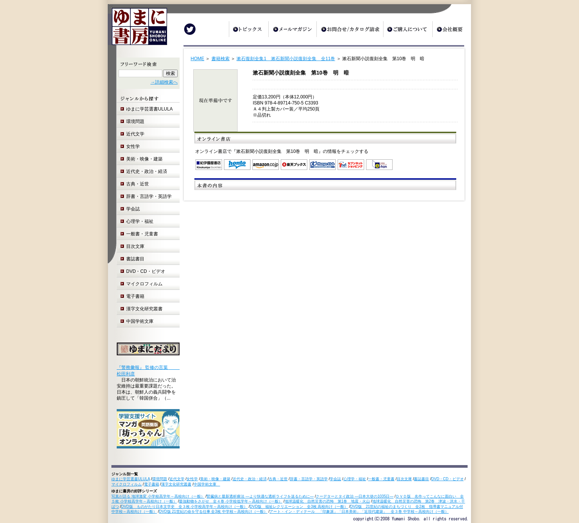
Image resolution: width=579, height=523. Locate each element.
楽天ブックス (294, 164)
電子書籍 (135, 296)
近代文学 (135, 134)
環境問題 (135, 121)
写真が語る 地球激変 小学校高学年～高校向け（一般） (158, 496)
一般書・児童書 (142, 234)
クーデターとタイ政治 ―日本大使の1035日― (354, 496)
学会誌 (133, 209)
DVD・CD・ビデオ (145, 271)
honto (237, 164)
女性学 (133, 146)
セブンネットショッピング (351, 164)
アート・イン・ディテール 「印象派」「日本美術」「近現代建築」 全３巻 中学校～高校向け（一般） (359, 511)
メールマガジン (292, 29)
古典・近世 (137, 184)
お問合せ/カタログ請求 (349, 29)
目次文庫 (135, 246)
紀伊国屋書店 (209, 164)
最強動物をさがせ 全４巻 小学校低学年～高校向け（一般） (230, 501)
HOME (197, 58)
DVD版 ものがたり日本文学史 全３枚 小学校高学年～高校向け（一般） (184, 506)
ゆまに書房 (137, 29)
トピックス (248, 29)
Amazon (265, 164)
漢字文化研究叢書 (144, 308)
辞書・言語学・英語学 (149, 196)
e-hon (379, 164)
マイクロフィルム (144, 283)
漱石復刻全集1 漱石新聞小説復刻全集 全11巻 (285, 58)
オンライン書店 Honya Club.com (322, 164)
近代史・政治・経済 (146, 171)
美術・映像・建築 (144, 159)
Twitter (190, 29)
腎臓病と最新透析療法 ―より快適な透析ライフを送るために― (260, 496)
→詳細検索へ (164, 82)
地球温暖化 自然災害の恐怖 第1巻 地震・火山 (327, 501)
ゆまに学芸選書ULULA (149, 109)
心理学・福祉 (139, 221)
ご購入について (407, 29)
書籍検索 (220, 58)
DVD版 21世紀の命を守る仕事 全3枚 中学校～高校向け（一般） (213, 511)
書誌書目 (135, 259)
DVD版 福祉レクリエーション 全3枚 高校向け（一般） (299, 506)
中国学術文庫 (142, 321)
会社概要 (451, 29)
